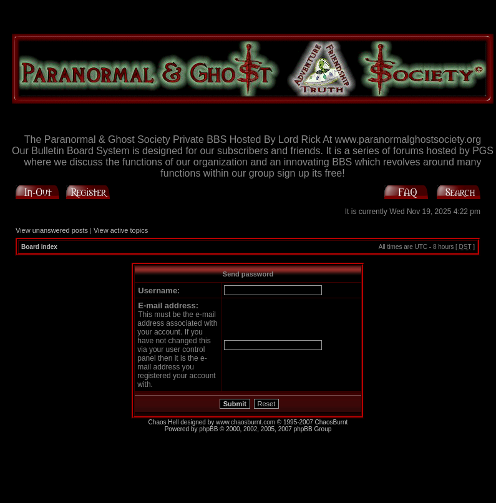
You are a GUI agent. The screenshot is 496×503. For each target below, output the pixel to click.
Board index (39, 246)
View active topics (121, 230)
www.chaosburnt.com (245, 422)
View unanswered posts (52, 230)
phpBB (208, 429)
